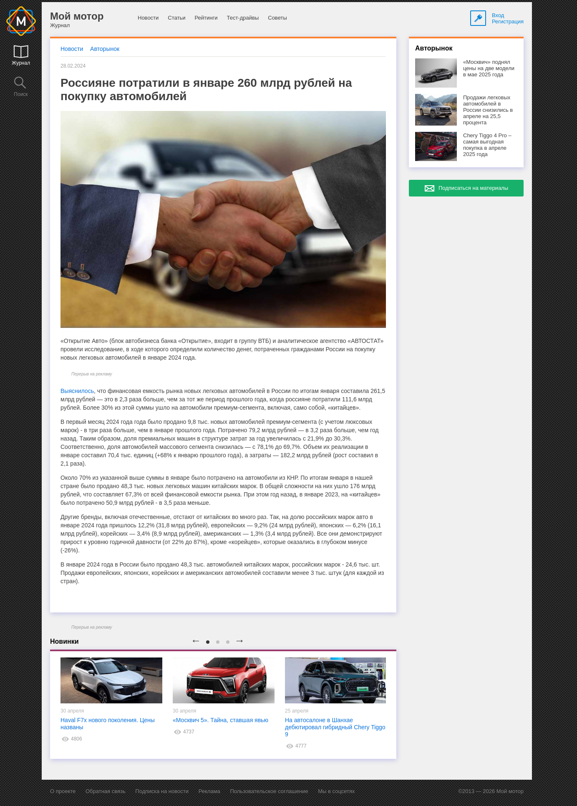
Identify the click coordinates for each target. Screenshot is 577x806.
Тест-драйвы (243, 18)
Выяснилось (77, 391)
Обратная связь (106, 791)
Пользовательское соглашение (269, 791)
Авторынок (104, 48)
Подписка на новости (162, 791)
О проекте (63, 791)
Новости (148, 18)
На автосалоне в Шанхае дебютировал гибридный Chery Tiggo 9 (335, 727)
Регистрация (508, 21)
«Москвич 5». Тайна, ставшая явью (220, 720)
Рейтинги (205, 18)
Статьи (176, 18)
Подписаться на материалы (473, 188)
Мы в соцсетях (336, 791)
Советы (277, 18)
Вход (498, 15)
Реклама (209, 791)
